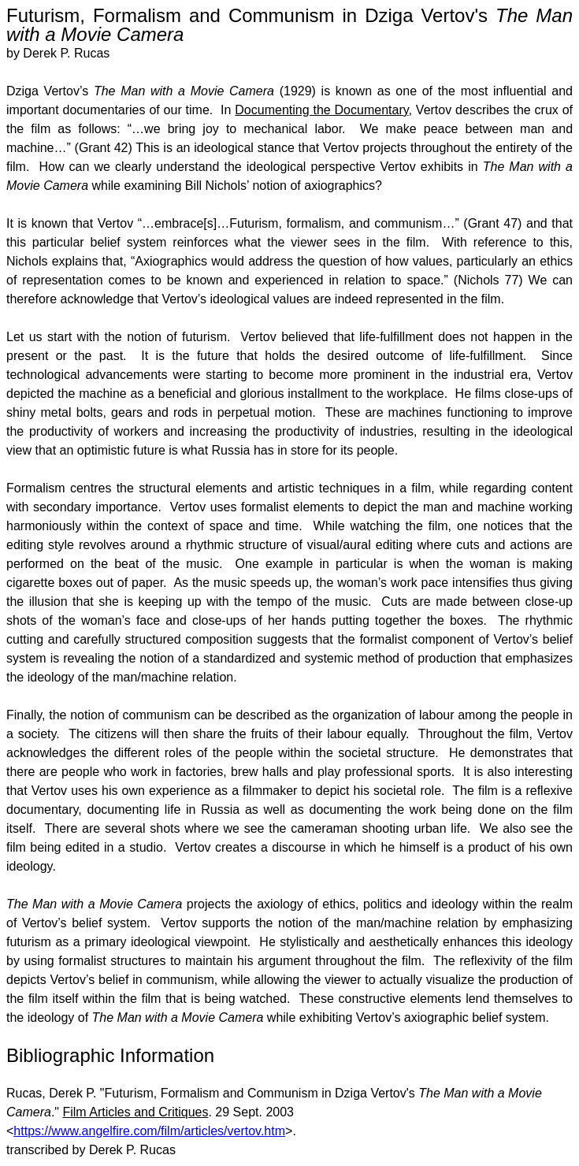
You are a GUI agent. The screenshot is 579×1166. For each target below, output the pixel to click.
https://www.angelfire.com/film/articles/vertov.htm (149, 1131)
